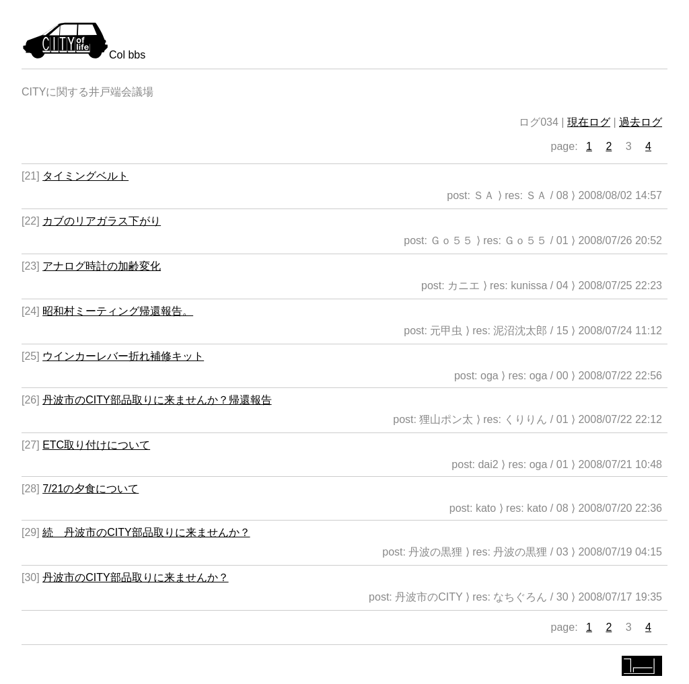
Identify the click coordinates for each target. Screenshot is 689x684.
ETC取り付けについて (96, 445)
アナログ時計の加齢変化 (101, 266)
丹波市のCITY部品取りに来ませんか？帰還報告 (156, 400)
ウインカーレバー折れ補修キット (123, 356)
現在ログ (588, 122)
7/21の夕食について (90, 488)
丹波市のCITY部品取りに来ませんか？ (135, 577)
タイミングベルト (85, 176)
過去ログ (640, 122)
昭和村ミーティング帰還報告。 (117, 311)
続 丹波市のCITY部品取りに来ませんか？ (146, 532)
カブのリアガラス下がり (101, 221)
